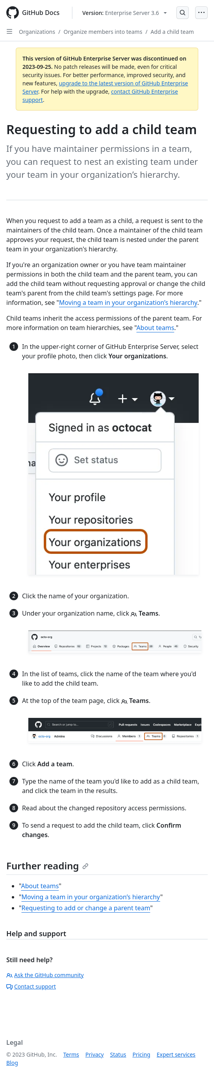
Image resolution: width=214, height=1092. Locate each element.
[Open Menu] (201, 12)
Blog (12, 1062)
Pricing (141, 1054)
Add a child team (172, 31)
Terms (71, 1054)
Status (118, 1054)
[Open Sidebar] (9, 31)
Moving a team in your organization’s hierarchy (128, 302)
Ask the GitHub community (45, 975)
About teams (155, 327)
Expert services (176, 1054)
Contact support (31, 986)
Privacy (94, 1054)
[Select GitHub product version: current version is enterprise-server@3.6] (124, 13)
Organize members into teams (102, 31)
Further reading (47, 865)
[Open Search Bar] (182, 12)
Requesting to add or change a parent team (86, 908)
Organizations (37, 31)
